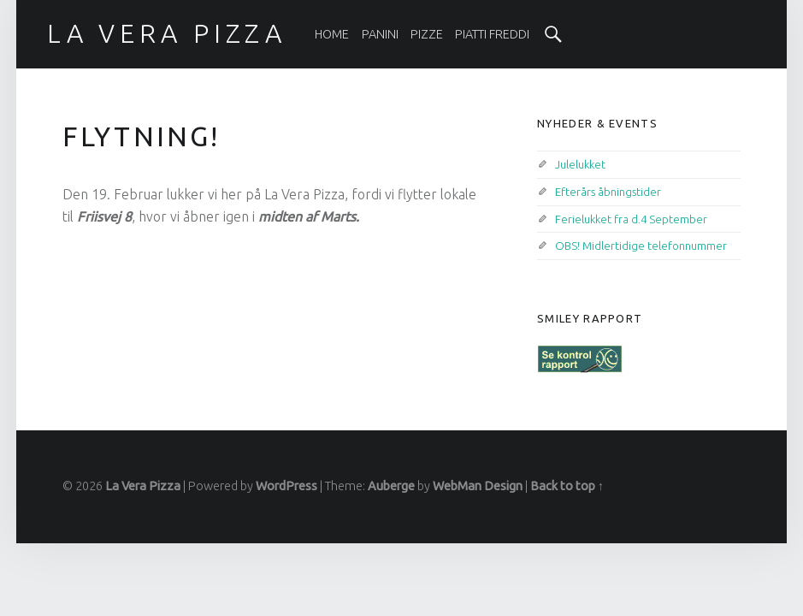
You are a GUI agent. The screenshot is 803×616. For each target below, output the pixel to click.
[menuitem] (332, 34)
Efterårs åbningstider (608, 192)
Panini (380, 34)
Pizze (426, 34)
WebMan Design (478, 486)
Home (332, 34)
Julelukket (580, 164)
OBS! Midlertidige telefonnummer (641, 246)
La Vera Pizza (142, 486)
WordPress (286, 486)
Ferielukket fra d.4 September (631, 219)
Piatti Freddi (492, 34)
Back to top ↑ (567, 486)
